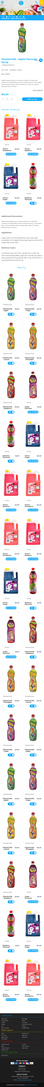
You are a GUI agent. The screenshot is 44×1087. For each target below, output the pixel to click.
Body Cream (4, 1037)
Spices (23, 1020)
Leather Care (4, 1050)
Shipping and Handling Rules (22, 1071)
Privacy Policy (22, 1068)
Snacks (3, 1022)
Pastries (24, 1026)
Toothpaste (4, 1038)
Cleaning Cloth (5, 1044)
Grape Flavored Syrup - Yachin (28, 409)
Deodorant (25, 1037)
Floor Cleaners (25, 1046)
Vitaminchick (8, 65)
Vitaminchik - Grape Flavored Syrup (29, 311)
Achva (7, 144)
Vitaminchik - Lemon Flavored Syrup (7, 360)
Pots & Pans (4, 1055)
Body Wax (24, 1035)
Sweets (3, 1024)
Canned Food (4, 1020)
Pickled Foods (25, 1028)
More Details (38, 90)
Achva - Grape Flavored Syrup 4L (6, 200)
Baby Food (4, 1018)
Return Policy (22, 1069)
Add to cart (32, 99)
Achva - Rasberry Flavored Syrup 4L (28, 151)
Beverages (11, 17)
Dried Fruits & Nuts (27, 1024)
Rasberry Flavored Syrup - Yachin (28, 200)
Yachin (29, 193)
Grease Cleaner (5, 1048)
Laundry (24, 1044)
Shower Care (25, 1033)
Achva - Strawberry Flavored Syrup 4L (7, 151)
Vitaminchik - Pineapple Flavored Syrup (29, 360)
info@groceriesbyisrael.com (24, 1079)
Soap (2, 1033)
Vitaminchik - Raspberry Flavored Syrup (7, 409)
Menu (3, 17)
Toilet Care (24, 1048)
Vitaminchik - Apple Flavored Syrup (7, 311)
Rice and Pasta (5, 1028)
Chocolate (24, 1022)
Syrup (20, 17)
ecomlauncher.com (31, 1085)
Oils (2, 1026)
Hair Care (3, 1035)
